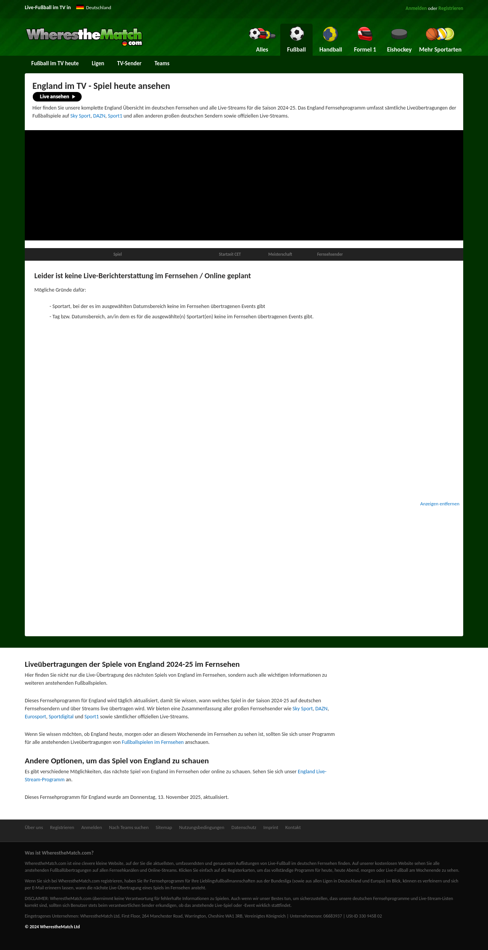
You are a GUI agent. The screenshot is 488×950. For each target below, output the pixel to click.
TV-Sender (129, 63)
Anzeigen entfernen (439, 503)
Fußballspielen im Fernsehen (153, 742)
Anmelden (416, 8)
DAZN (99, 116)
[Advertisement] (244, 185)
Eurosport (35, 716)
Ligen (98, 63)
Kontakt (293, 827)
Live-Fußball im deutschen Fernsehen (302, 863)
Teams (161, 63)
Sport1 (115, 116)
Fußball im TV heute (55, 63)
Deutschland (98, 7)
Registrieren (450, 8)
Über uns (34, 827)
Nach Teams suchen (129, 827)
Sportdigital (61, 716)
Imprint (270, 827)
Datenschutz (243, 827)
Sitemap (164, 827)
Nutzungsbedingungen (202, 827)
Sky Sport (81, 116)
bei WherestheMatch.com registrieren (86, 881)
